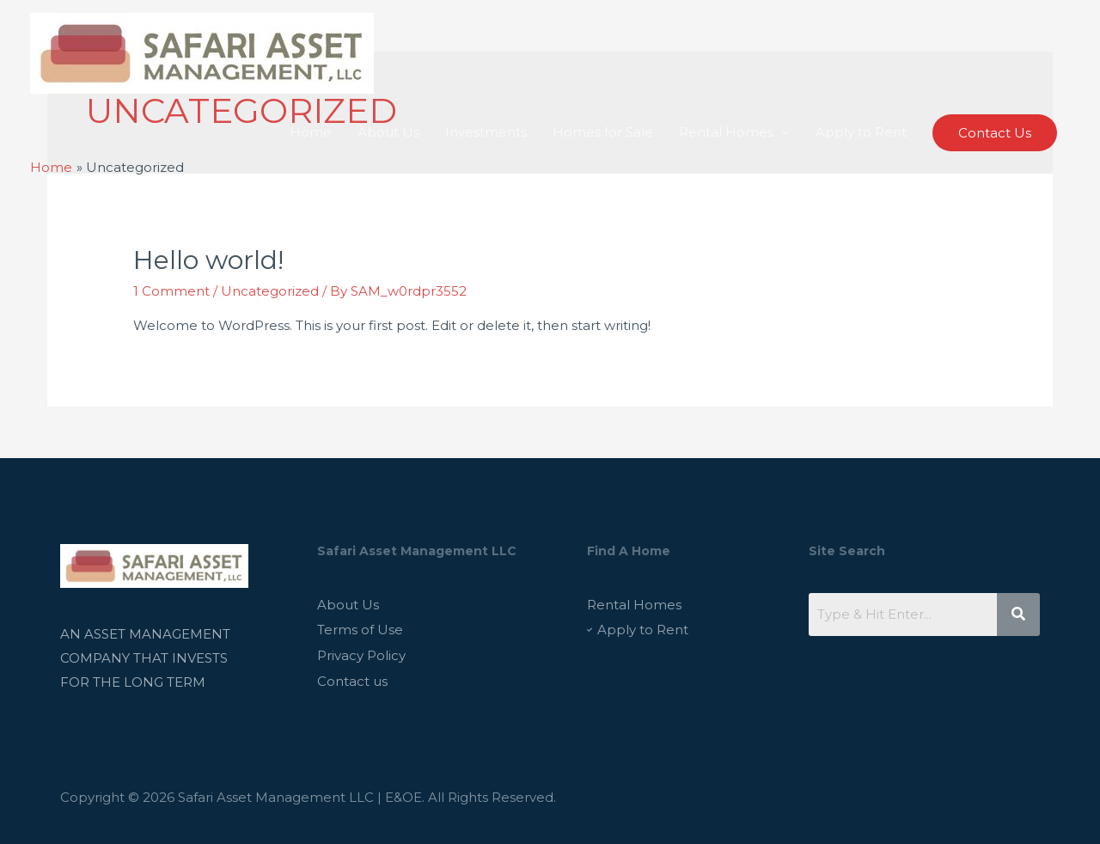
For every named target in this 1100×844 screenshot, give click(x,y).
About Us (388, 132)
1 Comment (171, 291)
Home (311, 132)
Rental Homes (726, 132)
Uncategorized (270, 291)
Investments (486, 132)
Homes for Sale (603, 132)
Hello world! (208, 260)
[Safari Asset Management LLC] (202, 52)
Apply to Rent (861, 132)
